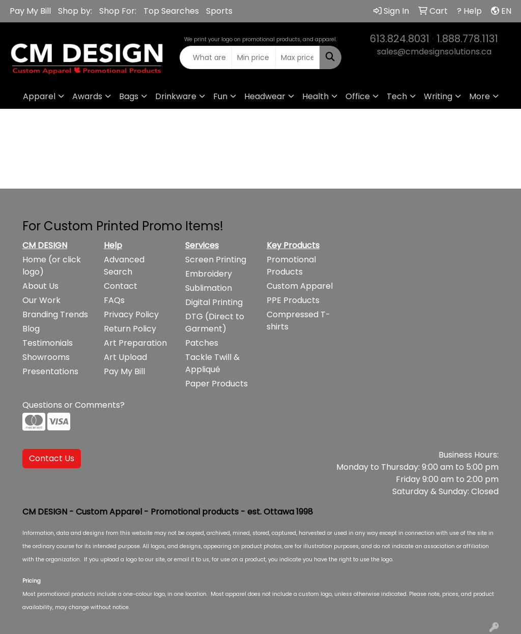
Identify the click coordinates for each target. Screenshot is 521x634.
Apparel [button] (39, 96)
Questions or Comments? (73, 405)
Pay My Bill (30, 11)
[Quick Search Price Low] (253, 57)
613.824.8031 (399, 39)
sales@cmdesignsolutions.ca (434, 51)
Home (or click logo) (51, 266)
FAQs (114, 300)
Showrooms (46, 357)
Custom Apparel (300, 286)
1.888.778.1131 (467, 39)
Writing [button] (438, 96)
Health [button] (315, 96)
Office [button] (357, 96)
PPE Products (293, 300)
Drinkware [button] (175, 96)
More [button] (479, 96)
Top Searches (171, 11)
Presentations (50, 371)
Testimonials (47, 343)
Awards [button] (87, 96)
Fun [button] (220, 96)
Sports (219, 11)
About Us (40, 286)
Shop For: (117, 11)
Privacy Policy (131, 314)
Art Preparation (135, 343)
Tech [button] (397, 96)
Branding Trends (55, 314)
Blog (31, 329)
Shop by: (75, 11)
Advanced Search (124, 266)
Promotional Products (291, 266)
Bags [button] (128, 96)
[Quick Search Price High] (297, 57)
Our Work (41, 300)
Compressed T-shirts (298, 321)
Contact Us (51, 458)
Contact (120, 286)
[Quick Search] (205, 57)
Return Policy (130, 329)
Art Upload (125, 357)
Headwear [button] (264, 96)
